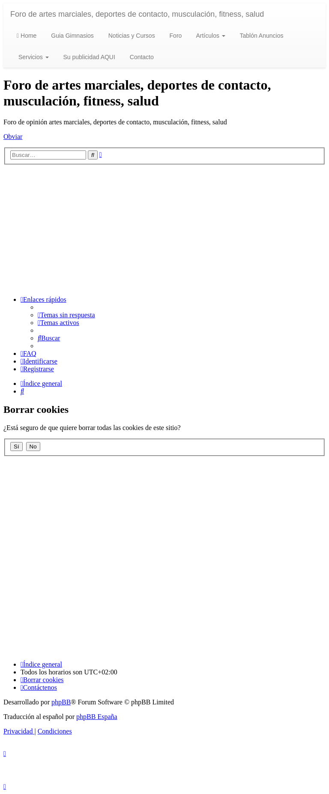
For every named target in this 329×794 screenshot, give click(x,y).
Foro (175, 35)
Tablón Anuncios (261, 35)
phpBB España (96, 716)
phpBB (61, 702)
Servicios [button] (33, 57)
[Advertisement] (164, 229)
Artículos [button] (209, 35)
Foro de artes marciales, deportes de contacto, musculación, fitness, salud (137, 14)
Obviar (12, 136)
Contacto (141, 57)
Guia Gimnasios (71, 35)
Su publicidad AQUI (88, 57)
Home (26, 35)
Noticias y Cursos (131, 35)
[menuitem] (66, 315)
